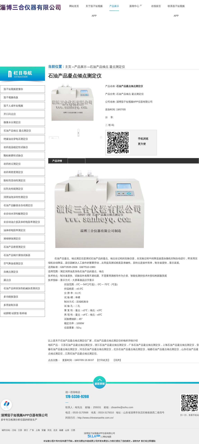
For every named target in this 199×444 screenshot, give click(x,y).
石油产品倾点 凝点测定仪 (107, 66)
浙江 (26, 430)
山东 (67, 430)
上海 (38, 430)
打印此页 (103, 360)
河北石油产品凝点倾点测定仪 (95, 349)
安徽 (44, 430)
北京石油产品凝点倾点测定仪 (129, 349)
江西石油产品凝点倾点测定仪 (81, 353)
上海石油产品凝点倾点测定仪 (178, 345)
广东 (32, 430)
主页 (68, 66)
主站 (14, 430)
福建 (61, 430)
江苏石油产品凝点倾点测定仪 (76, 345)
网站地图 (107, 437)
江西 (73, 430)
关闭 (117, 360)
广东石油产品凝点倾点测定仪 (144, 345)
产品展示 (80, 66)
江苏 (20, 430)
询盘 (76, 160)
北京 (55, 430)
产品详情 (57, 160)
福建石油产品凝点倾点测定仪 (163, 349)
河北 (49, 430)
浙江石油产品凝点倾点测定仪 (110, 345)
